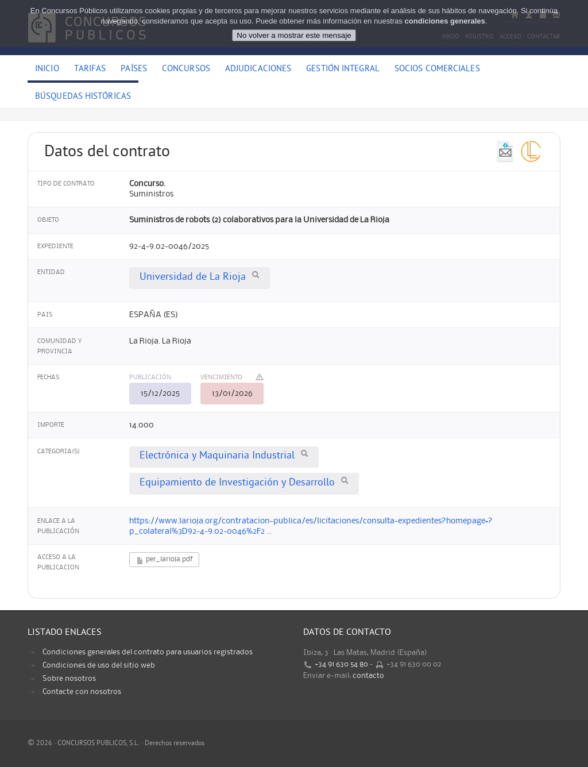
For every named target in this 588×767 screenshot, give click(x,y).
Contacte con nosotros (81, 691)
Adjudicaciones (258, 69)
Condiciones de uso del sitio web (98, 665)
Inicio (47, 69)
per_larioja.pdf (164, 560)
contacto (368, 675)
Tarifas (90, 69)
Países (134, 69)
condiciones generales (445, 21)
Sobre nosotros (69, 678)
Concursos (186, 69)
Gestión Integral (343, 69)
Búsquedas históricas (83, 97)
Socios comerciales (437, 69)
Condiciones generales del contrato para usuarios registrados (147, 652)
